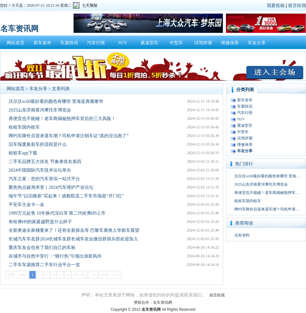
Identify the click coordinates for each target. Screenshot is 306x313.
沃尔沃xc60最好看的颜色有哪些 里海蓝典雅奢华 (56, 101)
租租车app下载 (23, 153)
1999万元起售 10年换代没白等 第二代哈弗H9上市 (57, 213)
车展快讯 (69, 42)
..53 (93, 275)
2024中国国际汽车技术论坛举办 (40, 170)
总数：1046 (16, 275)
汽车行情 (96, 42)
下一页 (79, 275)
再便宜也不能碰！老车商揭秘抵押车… (266, 192)
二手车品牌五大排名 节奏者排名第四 (45, 161)
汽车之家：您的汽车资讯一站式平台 (44, 178)
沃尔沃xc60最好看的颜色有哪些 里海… (267, 176)
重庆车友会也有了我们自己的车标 (42, 247)
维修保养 (230, 42)
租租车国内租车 (24, 127)
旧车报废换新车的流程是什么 (38, 144)
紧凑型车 (149, 42)
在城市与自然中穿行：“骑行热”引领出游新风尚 (55, 256)
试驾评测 (203, 42)
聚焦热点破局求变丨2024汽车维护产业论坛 (51, 187)
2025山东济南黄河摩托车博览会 (40, 110)
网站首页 (16, 42)
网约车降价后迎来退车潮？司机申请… (266, 209)
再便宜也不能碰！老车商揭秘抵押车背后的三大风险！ (62, 118)
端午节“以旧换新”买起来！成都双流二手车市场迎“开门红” (66, 196)
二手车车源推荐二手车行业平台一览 (44, 264)
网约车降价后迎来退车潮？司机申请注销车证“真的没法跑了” (68, 135)
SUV (122, 42)
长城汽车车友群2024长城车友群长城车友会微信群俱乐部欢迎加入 (73, 239)
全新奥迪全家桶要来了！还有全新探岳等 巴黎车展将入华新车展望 (74, 230)
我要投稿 (276, 5)
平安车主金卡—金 (26, 204)
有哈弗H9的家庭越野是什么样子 (40, 221)
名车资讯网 (162, 302)
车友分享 (257, 42)
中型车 (176, 42)
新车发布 (42, 42)
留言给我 (297, 5)
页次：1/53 (110, 275)
